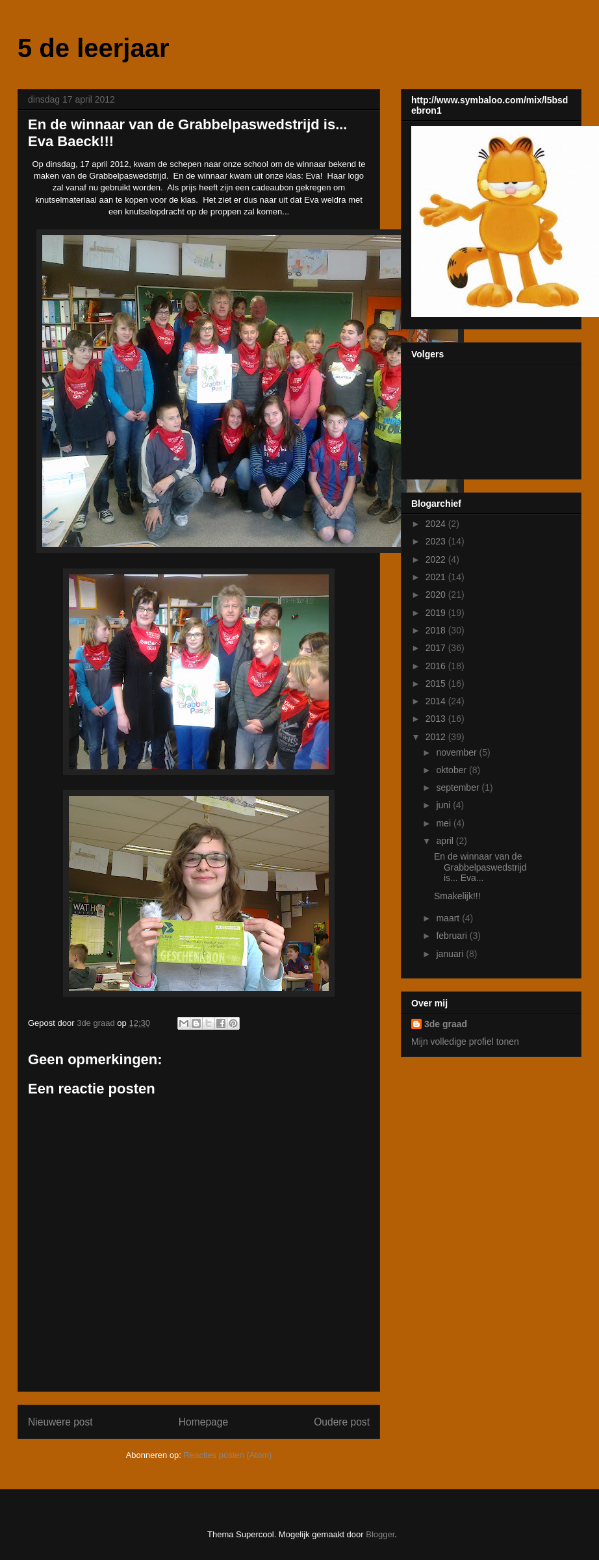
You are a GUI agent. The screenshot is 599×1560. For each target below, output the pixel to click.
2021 (437, 577)
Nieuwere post (60, 1421)
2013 (437, 718)
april (445, 841)
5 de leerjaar (94, 48)
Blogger (380, 1534)
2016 (437, 666)
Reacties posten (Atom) (228, 1455)
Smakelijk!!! (457, 896)
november (457, 752)
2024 (437, 523)
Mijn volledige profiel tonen (465, 1041)
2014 (437, 701)
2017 (437, 648)
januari (451, 954)
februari (452, 935)
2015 (437, 683)
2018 (437, 630)
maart (449, 918)
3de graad (445, 1024)
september (458, 787)
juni (444, 805)
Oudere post (342, 1421)
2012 (437, 737)
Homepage (203, 1421)
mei (444, 823)
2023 (437, 541)
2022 (437, 559)
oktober (452, 770)
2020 (437, 594)
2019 (437, 612)
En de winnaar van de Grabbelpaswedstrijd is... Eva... (480, 867)
